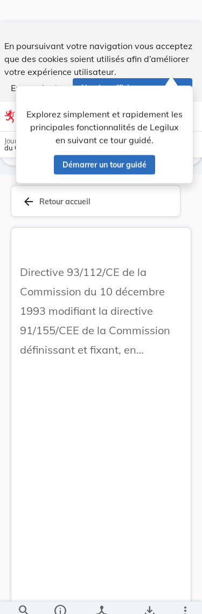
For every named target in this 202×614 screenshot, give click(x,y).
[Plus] (184, 596)
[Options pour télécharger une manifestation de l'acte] (149, 596)
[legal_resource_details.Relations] (101, 596)
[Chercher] (24, 596)
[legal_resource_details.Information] (59, 596)
